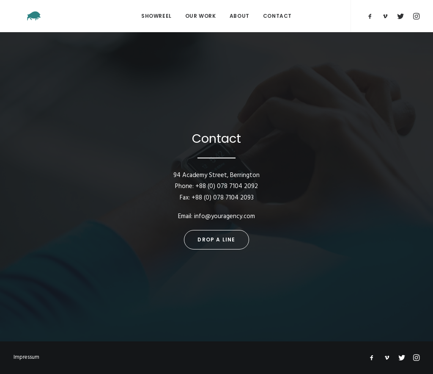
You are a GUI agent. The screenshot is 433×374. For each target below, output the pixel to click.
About (239, 15)
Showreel (156, 15)
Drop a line (216, 239)
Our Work (200, 15)
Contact (277, 15)
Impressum (26, 357)
